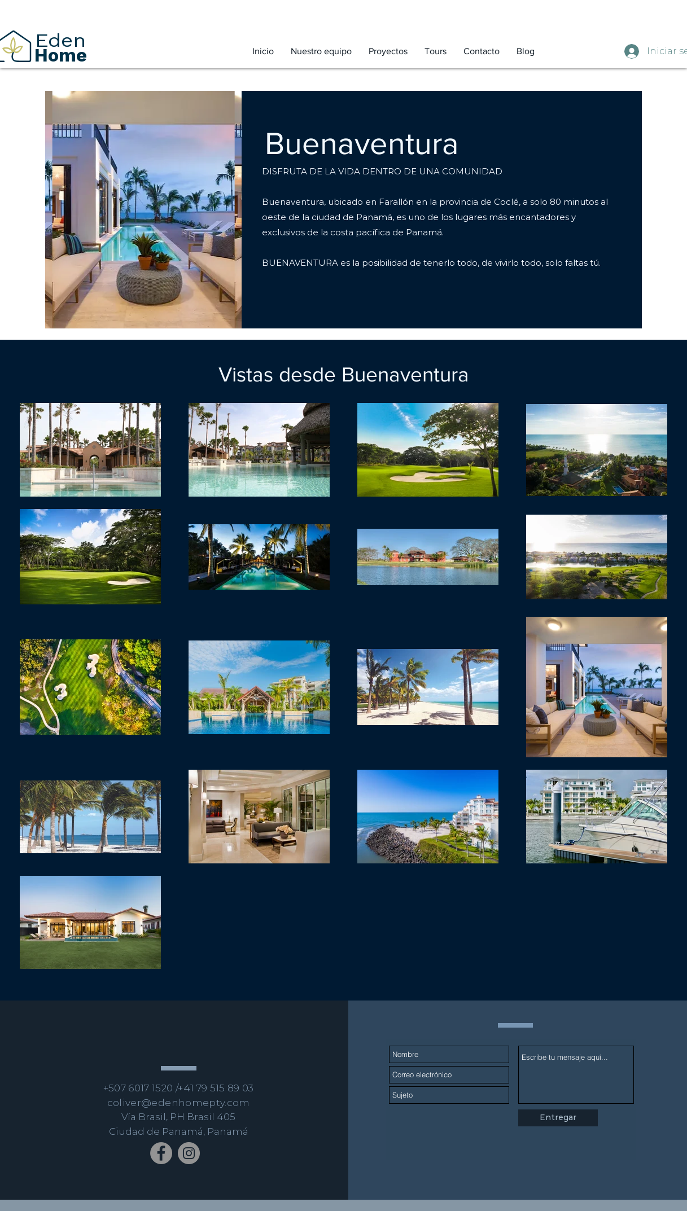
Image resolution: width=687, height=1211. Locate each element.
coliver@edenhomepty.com (178, 1102)
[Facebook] (161, 1153)
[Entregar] (558, 1117)
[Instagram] (189, 1153)
